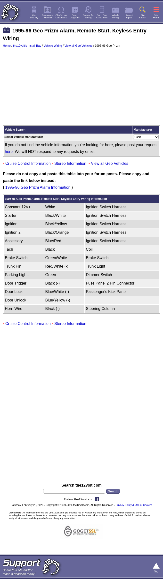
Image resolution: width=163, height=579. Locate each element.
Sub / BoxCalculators (102, 16)
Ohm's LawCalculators (61, 16)
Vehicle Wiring (53, 45)
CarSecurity (34, 16)
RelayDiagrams (75, 16)
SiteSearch (142, 16)
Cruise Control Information (28, 163)
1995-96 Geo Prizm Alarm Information (38, 187)
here (9, 152)
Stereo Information (70, 163)
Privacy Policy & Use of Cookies (134, 505)
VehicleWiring (115, 16)
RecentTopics (129, 16)
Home (7, 45)
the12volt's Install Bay (27, 45)
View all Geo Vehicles (78, 45)
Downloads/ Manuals (47, 16)
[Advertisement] (81, 89)
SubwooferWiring (88, 16)
